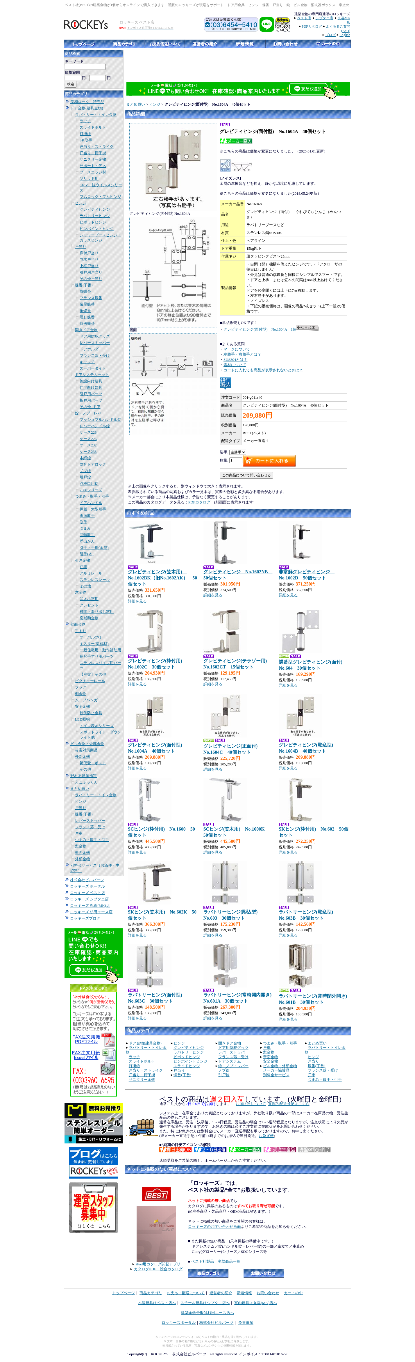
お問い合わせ (268, 1293)
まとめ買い (79, 788)
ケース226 (88, 439)
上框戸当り (89, 266)
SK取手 (86, 140)
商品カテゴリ (150, 1293)
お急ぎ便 (266, 1136)
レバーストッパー (95, 342)
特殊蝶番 (87, 323)
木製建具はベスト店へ (157, 1303)
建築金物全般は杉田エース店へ (207, 1312)
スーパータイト (93, 368)
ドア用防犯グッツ (233, 1047)
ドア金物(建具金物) (86, 108)
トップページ (123, 1293)
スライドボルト (93, 127)
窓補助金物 (89, 618)
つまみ (85, 528)
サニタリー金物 (93, 159)
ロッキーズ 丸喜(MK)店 (90, 905)
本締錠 (85, 458)
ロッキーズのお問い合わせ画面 (214, 1226)
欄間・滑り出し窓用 (97, 611)
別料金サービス (276, 1075)
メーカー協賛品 (276, 1070)
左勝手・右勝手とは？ (242, 354)
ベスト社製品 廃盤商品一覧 (215, 1261)
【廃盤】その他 (93, 674)
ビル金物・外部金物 (87, 744)
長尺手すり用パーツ (97, 656)
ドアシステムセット (92, 375)
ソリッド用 (89, 178)
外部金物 (82, 756)
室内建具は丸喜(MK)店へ (255, 1303)
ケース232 (88, 445)
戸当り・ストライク (97, 146)
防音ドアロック (93, 464)
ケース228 (88, 432)
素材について (234, 365)
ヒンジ (80, 203)
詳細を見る (137, 601)
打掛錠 (85, 134)
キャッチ (87, 362)
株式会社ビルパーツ (87, 880)
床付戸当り (89, 253)
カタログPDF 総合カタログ (158, 1269)
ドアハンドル (91, 503)
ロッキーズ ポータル (87, 886)
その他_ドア (90, 407)
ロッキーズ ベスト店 (87, 893)
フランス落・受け (95, 355)
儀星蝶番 (87, 304)
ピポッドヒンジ (186, 1057)
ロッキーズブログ (85, 918)
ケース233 (88, 451)
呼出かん (87, 541)
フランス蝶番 (91, 298)
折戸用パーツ (91, 400)
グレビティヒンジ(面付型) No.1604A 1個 (259, 329)
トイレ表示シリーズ (97, 725)
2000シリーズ (91, 490)
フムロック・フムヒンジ (100, 196)
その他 (85, 586)
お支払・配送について (186, 1293)
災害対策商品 (86, 750)
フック (80, 687)
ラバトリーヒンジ (95, 216)
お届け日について (251, 1104)
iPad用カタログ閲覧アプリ (158, 1264)
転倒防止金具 (91, 713)
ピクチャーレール (90, 681)
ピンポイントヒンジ (97, 228)
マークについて (236, 349)
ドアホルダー (91, 349)
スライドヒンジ (186, 1066)
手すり (80, 631)
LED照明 (82, 719)
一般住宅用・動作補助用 (100, 650)
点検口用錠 (89, 483)
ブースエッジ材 (93, 172)
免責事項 (245, 1322)
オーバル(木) (90, 637)
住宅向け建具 (91, 387)
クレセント (89, 605)
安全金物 (82, 706)
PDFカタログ (312, 26)
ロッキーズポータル (179, 1322)
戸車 (83, 567)
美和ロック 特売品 (87, 102)
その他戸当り (91, 278)
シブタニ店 (324, 18)
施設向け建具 (91, 381)
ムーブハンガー (88, 700)
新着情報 (244, 1293)
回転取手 (87, 535)
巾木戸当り (89, 259)
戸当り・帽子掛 (93, 153)
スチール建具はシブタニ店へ (205, 1303)
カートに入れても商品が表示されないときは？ (263, 370)
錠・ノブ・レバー (90, 413)
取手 (83, 522)
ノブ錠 (85, 471)
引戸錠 (85, 477)
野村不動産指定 (83, 776)
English (344, 35)
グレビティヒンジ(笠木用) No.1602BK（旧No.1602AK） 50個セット (162, 577)
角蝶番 (85, 310)
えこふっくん (86, 782)
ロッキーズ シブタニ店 (89, 899)
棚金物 (80, 693)
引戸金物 (82, 560)
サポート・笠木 (93, 166)
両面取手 (87, 515)
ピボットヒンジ (93, 222)
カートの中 (293, 1293)
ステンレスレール (95, 579)
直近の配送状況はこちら (289, 1104)
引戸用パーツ (91, 394)
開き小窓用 (89, 599)
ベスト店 (304, 18)
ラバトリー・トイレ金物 (96, 114)
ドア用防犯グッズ (95, 336)
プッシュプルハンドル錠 (100, 419)
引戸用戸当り (91, 272)
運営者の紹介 (221, 1293)
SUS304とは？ (235, 359)
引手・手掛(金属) (94, 547)
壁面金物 (77, 624)
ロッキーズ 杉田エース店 (91, 912)
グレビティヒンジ (95, 209)
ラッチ (85, 121)
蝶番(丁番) (84, 285)
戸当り (80, 246)
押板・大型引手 (93, 509)
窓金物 (80, 592)
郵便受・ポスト (93, 763)
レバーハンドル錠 (95, 426)
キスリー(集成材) (94, 643)
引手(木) (87, 554)
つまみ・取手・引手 (92, 496)
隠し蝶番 (87, 317)
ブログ (330, 35)
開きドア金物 (86, 330)
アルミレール (91, 573)
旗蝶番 (85, 291)
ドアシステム (229, 1061)
